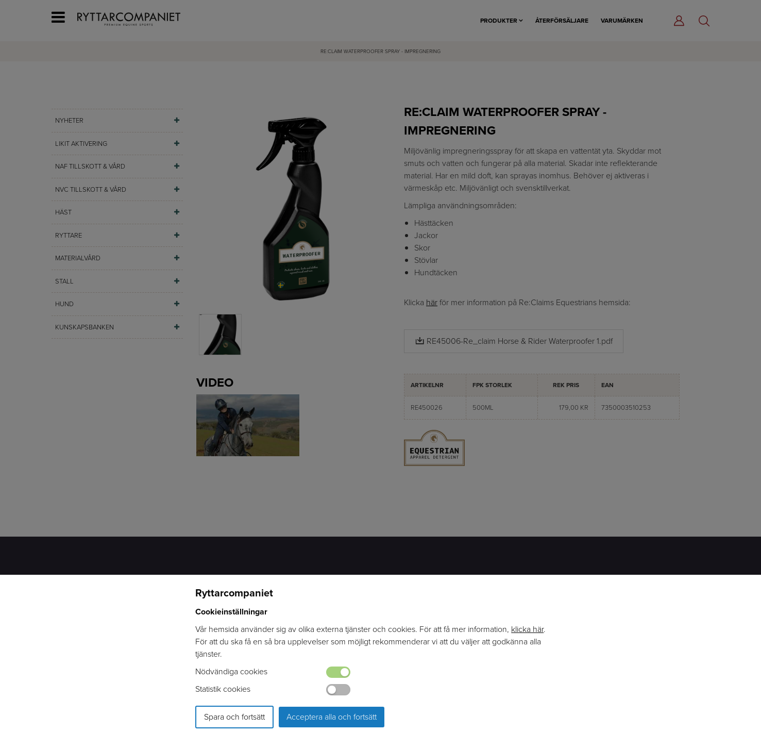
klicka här (527, 629)
